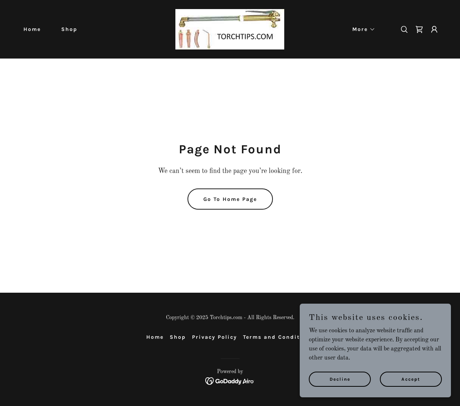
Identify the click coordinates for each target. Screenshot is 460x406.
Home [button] (155, 337)
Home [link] (32, 29)
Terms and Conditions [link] (278, 337)
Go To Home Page (230, 199)
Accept (410, 378)
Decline (340, 378)
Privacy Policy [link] (214, 337)
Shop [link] (69, 29)
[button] (361, 29)
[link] (229, 29)
